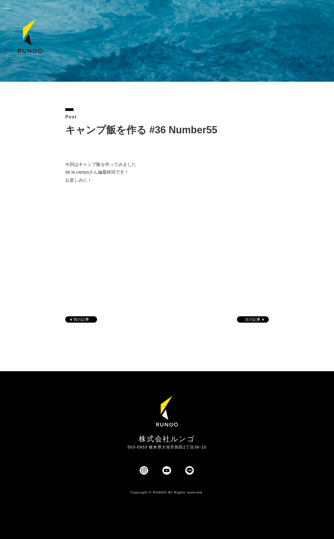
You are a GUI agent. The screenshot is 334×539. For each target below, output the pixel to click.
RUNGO (160, 492)
